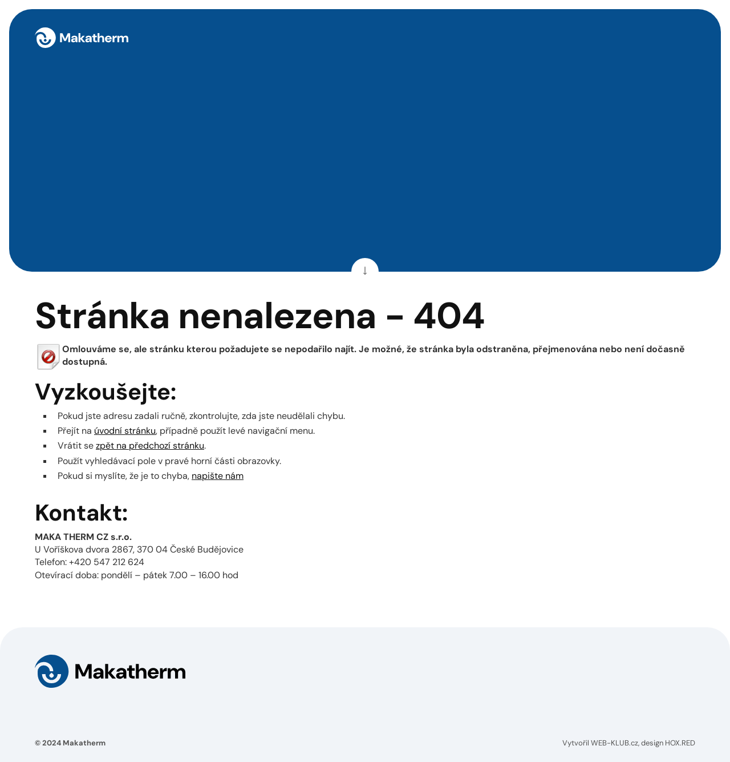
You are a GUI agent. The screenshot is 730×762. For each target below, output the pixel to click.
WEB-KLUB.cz (614, 743)
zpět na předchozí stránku (150, 445)
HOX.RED (680, 743)
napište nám (218, 476)
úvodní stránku (125, 431)
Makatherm (84, 743)
